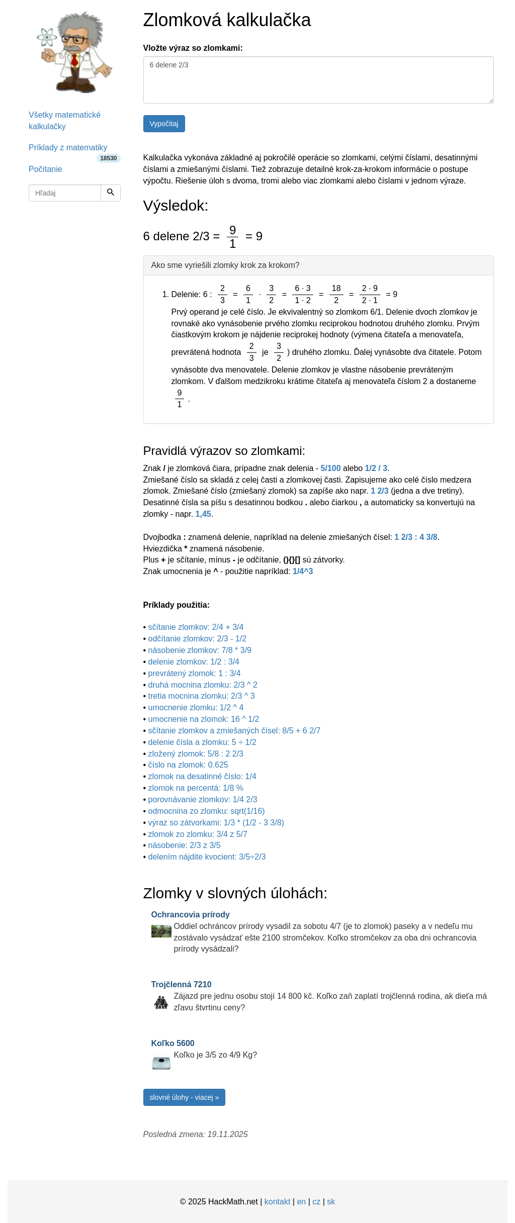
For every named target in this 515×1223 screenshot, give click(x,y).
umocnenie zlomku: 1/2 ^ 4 (196, 707)
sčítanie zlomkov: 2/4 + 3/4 (196, 627)
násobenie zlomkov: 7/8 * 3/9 (199, 650)
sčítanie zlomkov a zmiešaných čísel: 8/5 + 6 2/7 (234, 730)
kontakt (278, 1201)
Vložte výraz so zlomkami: (193, 48)
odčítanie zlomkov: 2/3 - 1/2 (197, 638)
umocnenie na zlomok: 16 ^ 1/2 (204, 719)
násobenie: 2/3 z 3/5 (184, 845)
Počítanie (45, 169)
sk (331, 1201)
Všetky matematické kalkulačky (65, 121)
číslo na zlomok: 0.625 (188, 765)
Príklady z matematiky (75, 151)
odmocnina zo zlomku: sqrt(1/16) (206, 811)
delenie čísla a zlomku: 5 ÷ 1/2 (202, 742)
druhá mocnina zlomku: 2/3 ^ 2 (203, 685)
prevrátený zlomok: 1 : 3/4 (194, 673)
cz (316, 1201)
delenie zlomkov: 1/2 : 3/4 (193, 661)
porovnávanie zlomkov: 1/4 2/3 (203, 799)
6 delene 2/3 (318, 80)
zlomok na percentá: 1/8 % (195, 788)
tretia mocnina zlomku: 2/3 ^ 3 (201, 696)
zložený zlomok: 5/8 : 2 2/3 (195, 753)
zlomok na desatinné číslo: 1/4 (202, 776)
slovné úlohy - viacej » (184, 1097)
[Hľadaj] (111, 193)
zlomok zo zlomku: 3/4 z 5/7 (197, 834)
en (301, 1201)
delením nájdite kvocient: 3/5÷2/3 (207, 857)
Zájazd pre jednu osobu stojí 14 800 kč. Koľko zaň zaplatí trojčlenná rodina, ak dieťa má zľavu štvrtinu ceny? (319, 996)
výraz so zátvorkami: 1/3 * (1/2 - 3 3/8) (216, 822)
